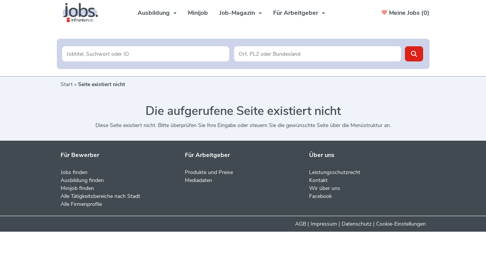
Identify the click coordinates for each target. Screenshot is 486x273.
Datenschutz (357, 224)
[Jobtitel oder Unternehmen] (145, 53)
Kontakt (318, 180)
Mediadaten (198, 180)
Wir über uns (324, 188)
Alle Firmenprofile (81, 204)
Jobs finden (74, 172)
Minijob (198, 13)
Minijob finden (77, 188)
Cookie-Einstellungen (401, 224)
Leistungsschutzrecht (334, 172)
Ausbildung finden (82, 180)
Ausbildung (157, 13)
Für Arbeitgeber (299, 13)
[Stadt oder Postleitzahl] (317, 53)
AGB (300, 224)
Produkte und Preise (209, 172)
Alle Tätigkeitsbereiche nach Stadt (100, 196)
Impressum (324, 224)
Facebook (320, 196)
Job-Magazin (240, 13)
